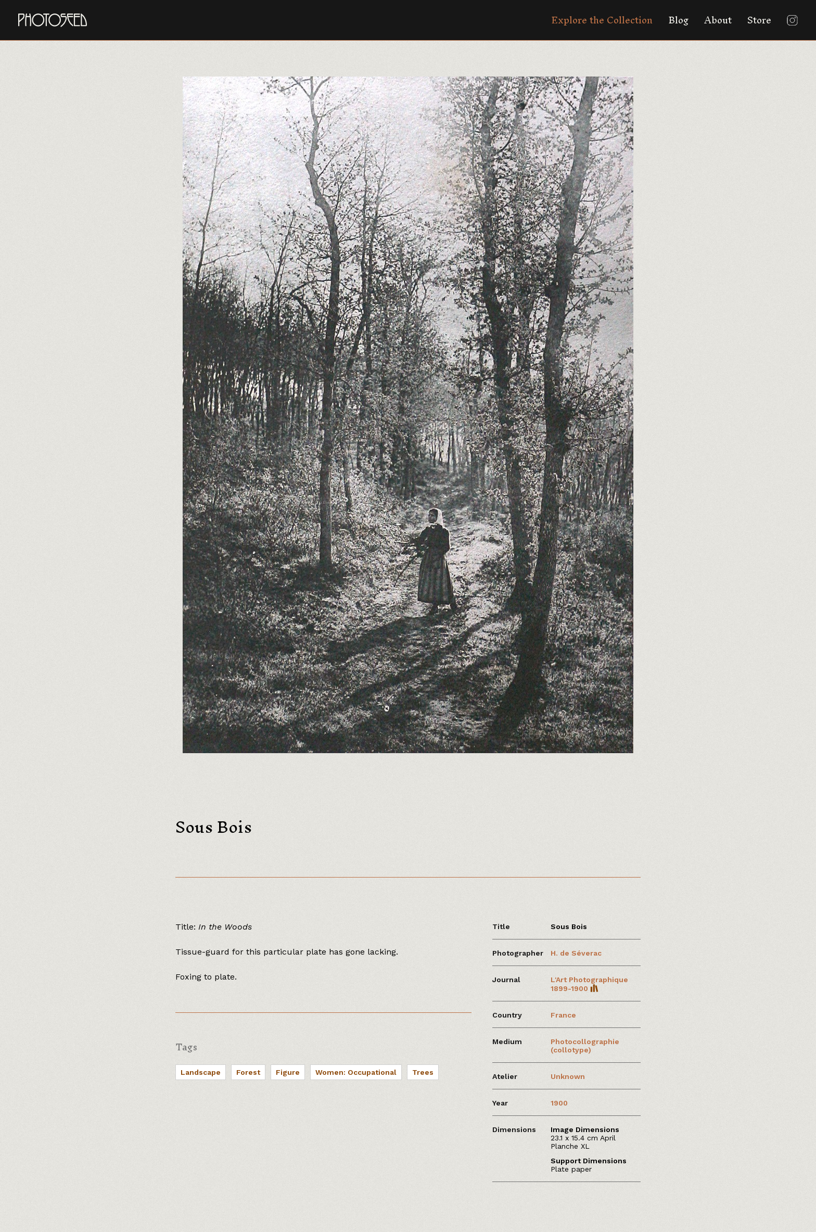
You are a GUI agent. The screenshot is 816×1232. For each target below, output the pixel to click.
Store (759, 20)
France (563, 1015)
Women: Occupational (356, 1072)
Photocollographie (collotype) (585, 1045)
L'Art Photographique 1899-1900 (589, 984)
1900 (559, 1103)
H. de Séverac (576, 953)
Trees (423, 1072)
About (718, 20)
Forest (248, 1072)
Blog (678, 20)
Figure (288, 1072)
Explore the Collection (602, 20)
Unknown (568, 1076)
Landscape (201, 1072)
